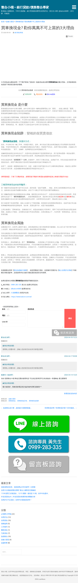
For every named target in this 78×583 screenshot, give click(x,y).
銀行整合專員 (19, 32)
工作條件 (4, 527)
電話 (6, 315)
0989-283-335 (16, 285)
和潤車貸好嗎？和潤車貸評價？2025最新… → (61, 408)
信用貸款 (4, 520)
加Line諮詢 (51, 94)
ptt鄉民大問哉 (6, 514)
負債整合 (4, 536)
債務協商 (4, 523)
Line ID (5, 322)
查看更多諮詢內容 (70, 393)
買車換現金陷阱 (34, 401)
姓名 (6, 309)
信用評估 (4, 517)
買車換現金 (12, 401)
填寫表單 (28, 94)
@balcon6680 (16, 289)
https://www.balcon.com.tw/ (21, 297)
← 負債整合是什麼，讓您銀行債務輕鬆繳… (16, 408)
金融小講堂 (12, 399)
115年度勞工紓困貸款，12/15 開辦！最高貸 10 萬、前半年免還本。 (25, 493)
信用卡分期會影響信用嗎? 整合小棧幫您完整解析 (18, 490)
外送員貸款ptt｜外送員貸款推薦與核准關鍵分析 (18, 497)
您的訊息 (31, 309)
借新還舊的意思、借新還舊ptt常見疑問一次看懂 (18, 487)
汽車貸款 (4, 533)
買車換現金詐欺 (22, 401)
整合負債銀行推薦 (20, 270)
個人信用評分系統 (65, 270)
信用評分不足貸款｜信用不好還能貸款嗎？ (16, 500)
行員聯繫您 (15, 293)
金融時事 (4, 543)
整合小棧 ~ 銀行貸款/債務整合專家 (25, 7)
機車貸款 (4, 530)
